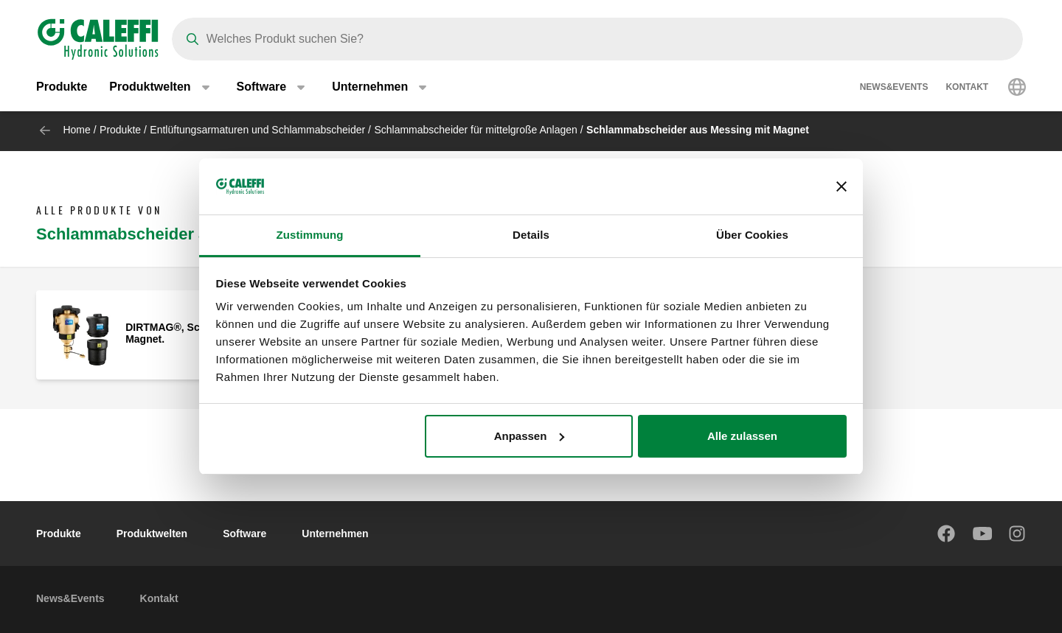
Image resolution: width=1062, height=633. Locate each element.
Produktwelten (152, 533)
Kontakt (966, 88)
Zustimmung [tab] (310, 234)
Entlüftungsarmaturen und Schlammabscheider (257, 130)
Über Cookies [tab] (752, 234)
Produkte (61, 88)
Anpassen (529, 436)
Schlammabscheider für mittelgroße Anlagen (475, 130)
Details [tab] (531, 234)
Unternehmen (335, 533)
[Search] (597, 39)
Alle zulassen (742, 436)
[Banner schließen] (841, 186)
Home (76, 130)
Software (244, 533)
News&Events (894, 88)
